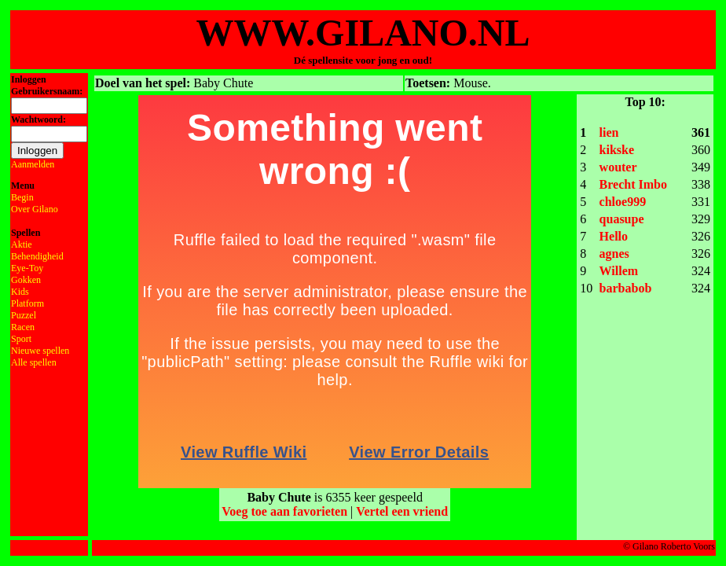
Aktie (21, 244)
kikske (617, 149)
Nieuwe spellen (40, 350)
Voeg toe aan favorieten (284, 511)
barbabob (626, 288)
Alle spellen (34, 362)
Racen (23, 327)
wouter (618, 167)
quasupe (622, 219)
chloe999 (623, 201)
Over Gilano (34, 209)
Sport (21, 338)
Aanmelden (32, 164)
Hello (614, 236)
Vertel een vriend (402, 511)
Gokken (26, 279)
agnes (614, 253)
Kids (20, 291)
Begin (22, 197)
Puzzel (23, 315)
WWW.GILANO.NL (363, 32)
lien (609, 132)
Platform (27, 303)
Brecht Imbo (633, 184)
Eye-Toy (27, 268)
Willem (619, 270)
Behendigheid (37, 256)
